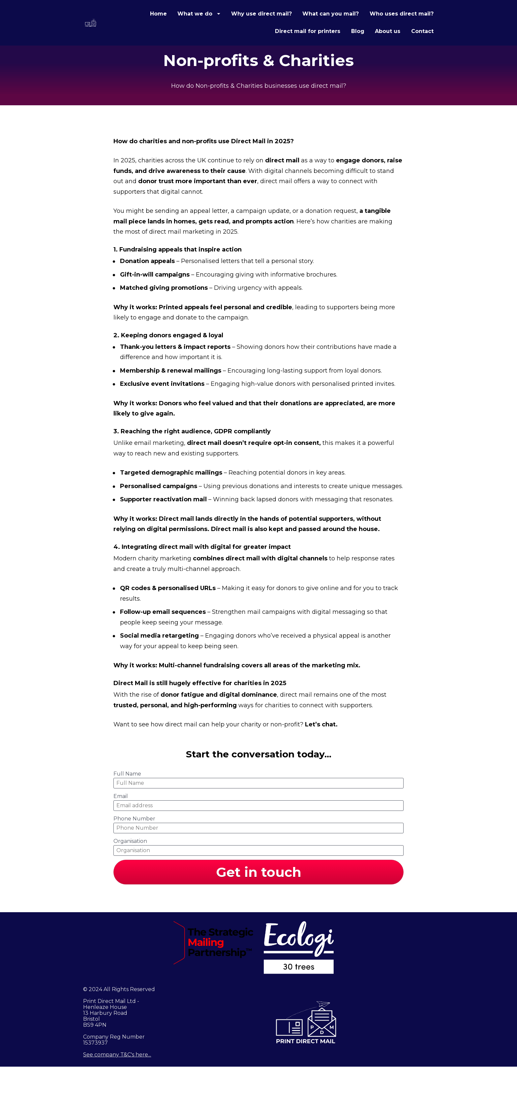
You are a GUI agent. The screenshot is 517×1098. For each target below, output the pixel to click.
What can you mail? (405, 29)
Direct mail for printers (307, 47)
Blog (357, 47)
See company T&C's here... (117, 1086)
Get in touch (258, 903)
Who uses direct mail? (232, 47)
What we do (273, 29)
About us (387, 47)
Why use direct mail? (336, 29)
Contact (422, 47)
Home (233, 29)
